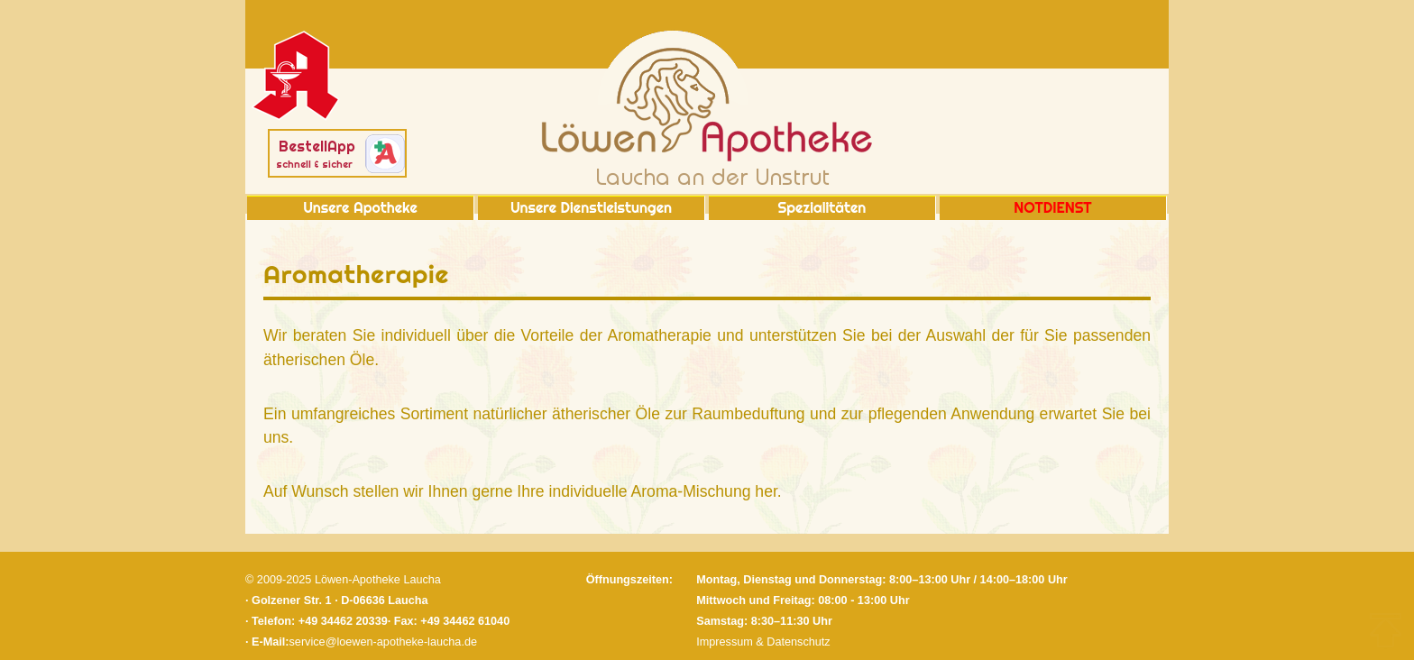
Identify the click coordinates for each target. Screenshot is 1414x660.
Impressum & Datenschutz (763, 642)
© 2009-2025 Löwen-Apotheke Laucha (343, 579)
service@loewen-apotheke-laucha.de (383, 642)
